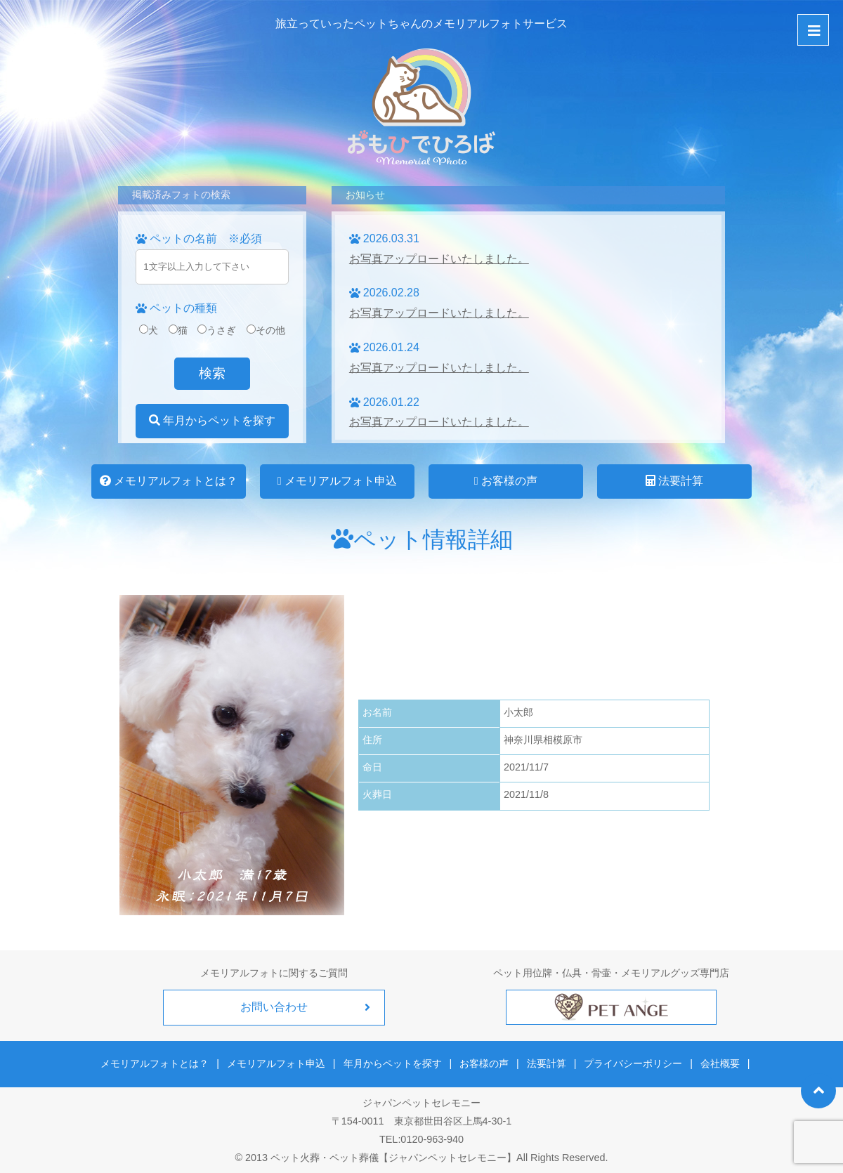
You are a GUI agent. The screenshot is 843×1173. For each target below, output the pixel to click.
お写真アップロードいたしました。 (439, 259)
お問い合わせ (274, 1007)
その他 (266, 330)
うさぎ (216, 330)
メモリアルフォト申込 (337, 481)
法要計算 (674, 481)
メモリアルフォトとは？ (168, 481)
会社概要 (716, 1062)
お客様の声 (505, 481)
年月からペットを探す (212, 420)
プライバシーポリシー (631, 1062)
